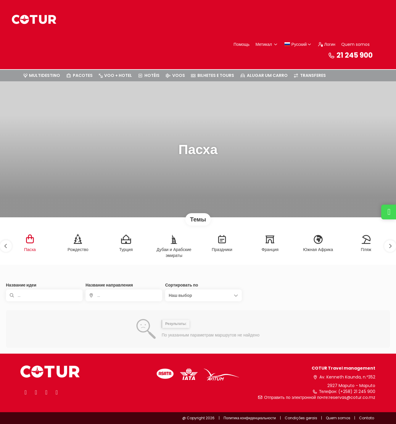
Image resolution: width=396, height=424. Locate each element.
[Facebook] (25, 392)
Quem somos (355, 44)
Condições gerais (301, 417)
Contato (366, 417)
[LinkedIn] (56, 392)
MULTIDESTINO (41, 75)
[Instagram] (46, 392)
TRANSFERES (310, 75)
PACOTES (79, 75)
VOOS (175, 75)
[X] (36, 392)
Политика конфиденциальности (249, 417)
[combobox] (124, 295)
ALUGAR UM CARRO (264, 75)
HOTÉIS (149, 75)
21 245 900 (350, 55)
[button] (6, 246)
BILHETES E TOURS (212, 75)
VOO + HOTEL (115, 75)
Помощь (241, 44)
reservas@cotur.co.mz (352, 397)
